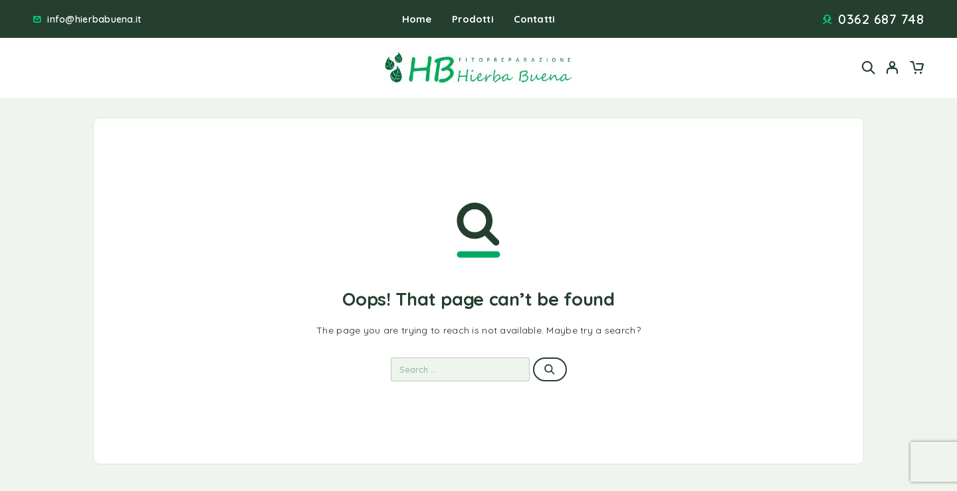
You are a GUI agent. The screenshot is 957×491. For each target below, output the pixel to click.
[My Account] (892, 67)
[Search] (869, 67)
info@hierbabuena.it (94, 19)
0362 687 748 (881, 19)
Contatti (534, 19)
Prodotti (473, 19)
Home (417, 19)
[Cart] (916, 69)
